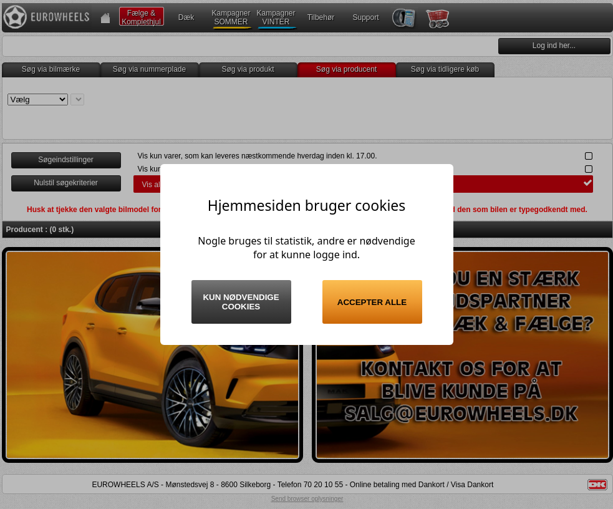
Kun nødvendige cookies (241, 302)
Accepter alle (372, 302)
